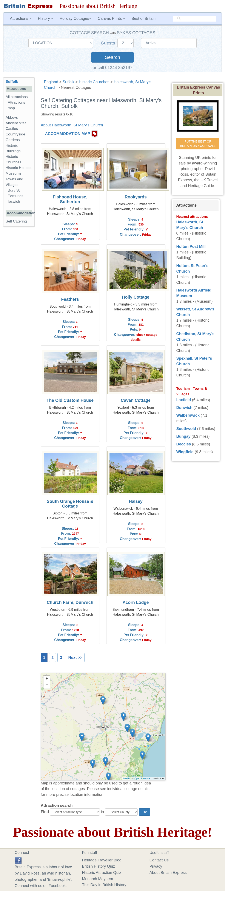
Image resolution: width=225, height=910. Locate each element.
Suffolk (68, 82)
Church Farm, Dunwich (70, 602)
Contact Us (159, 860)
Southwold (186, 429)
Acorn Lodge (136, 602)
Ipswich (14, 201)
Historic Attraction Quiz (101, 872)
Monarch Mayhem (97, 879)
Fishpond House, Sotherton (70, 199)
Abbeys (12, 117)
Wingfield (185, 452)
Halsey (136, 501)
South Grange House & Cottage (70, 503)
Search (112, 57)
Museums (14, 173)
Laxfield (183, 400)
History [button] (45, 18)
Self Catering (16, 221)
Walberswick (187, 415)
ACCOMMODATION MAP (67, 134)
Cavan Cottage (136, 400)
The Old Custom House (70, 400)
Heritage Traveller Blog (101, 860)
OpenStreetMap (142, 778)
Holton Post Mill (190, 246)
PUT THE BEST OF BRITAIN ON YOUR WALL (198, 143)
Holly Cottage (135, 297)
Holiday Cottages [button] (75, 18)
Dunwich (184, 407)
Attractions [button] (20, 18)
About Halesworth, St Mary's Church (72, 125)
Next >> (75, 657)
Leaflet (126, 778)
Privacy (155, 866)
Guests (108, 43)
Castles (12, 129)
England (51, 82)
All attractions (17, 97)
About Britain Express (168, 872)
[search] (194, 18)
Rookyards (135, 197)
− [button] (46, 685)
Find (45, 812)
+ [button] (46, 679)
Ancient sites (16, 123)
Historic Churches (94, 82)
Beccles (183, 444)
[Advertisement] (20, 296)
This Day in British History (104, 885)
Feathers (70, 299)
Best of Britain (143, 18)
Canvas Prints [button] (111, 18)
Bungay (183, 436)
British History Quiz (98, 866)
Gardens (13, 140)
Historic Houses (18, 168)
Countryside (15, 134)
